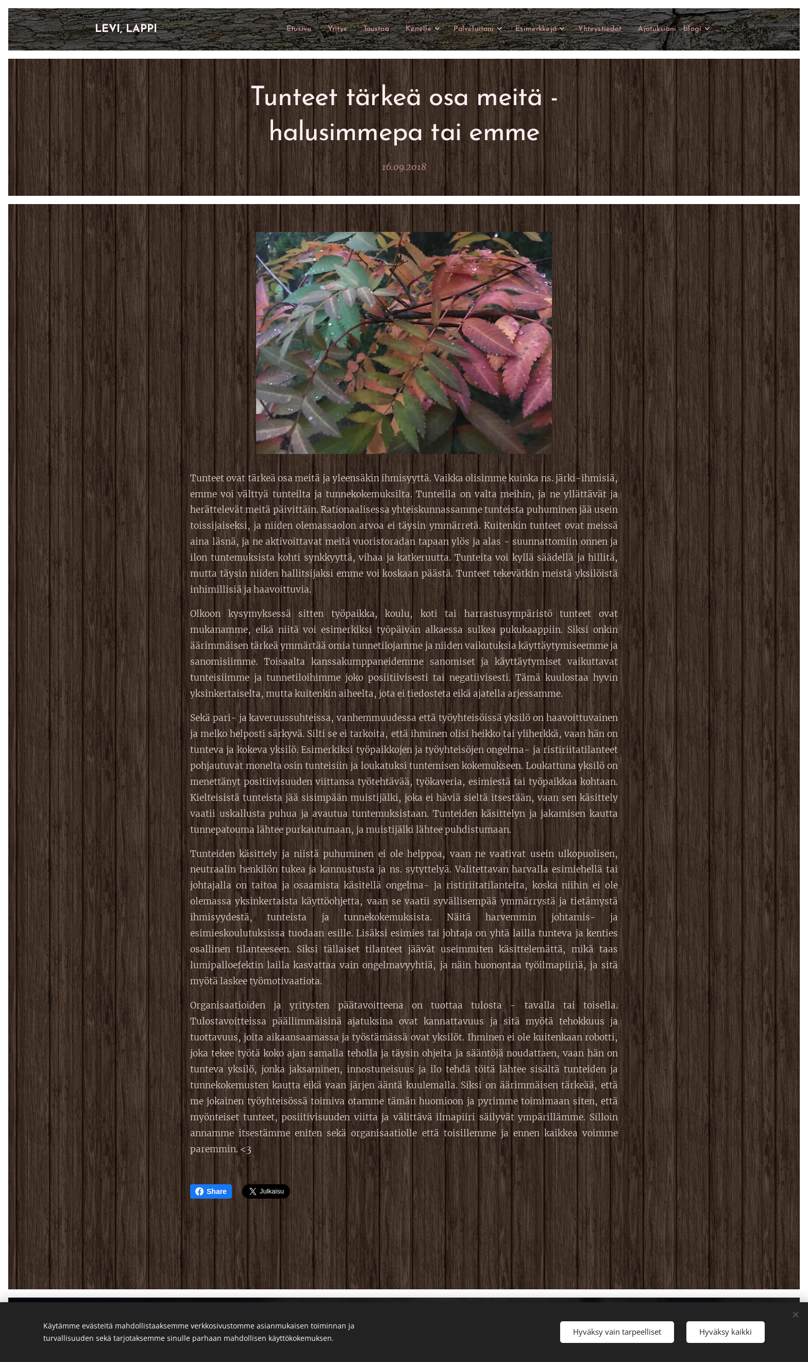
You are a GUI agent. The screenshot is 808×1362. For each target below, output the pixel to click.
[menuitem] (264, 29)
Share (211, 1191)
